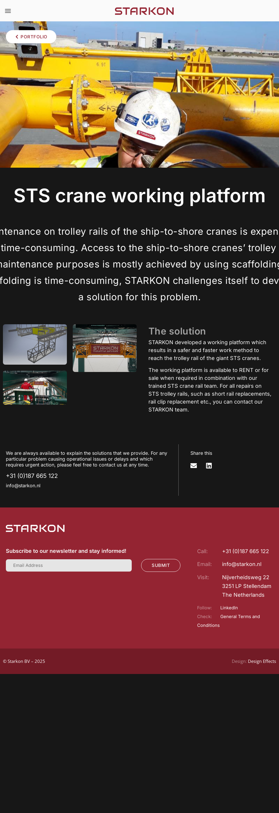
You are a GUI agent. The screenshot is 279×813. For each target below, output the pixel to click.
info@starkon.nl (23, 485)
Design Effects (262, 661)
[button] (8, 11)
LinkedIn (229, 607)
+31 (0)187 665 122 (32, 475)
